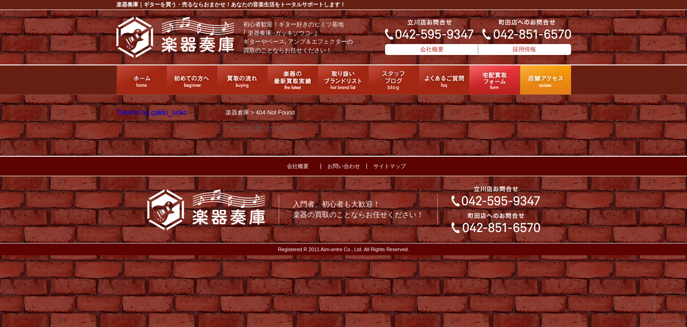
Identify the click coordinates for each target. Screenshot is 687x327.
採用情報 (524, 49)
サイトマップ (389, 166)
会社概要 (432, 49)
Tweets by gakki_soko (152, 112)
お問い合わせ (343, 166)
